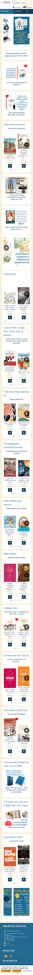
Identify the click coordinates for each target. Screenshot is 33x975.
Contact (7, 943)
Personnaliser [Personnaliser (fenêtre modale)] (27, 971)
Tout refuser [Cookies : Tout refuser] (17, 971)
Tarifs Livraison (9, 945)
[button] (27, 33)
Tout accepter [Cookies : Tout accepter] (6, 971)
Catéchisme (17, 11)
